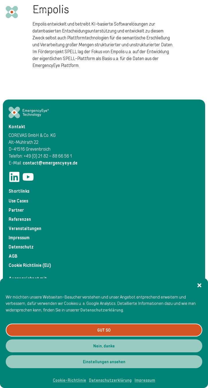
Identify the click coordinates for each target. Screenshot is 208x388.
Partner (16, 210)
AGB (13, 256)
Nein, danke (104, 346)
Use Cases (18, 201)
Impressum (145, 380)
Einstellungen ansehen (104, 361)
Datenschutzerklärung (101, 310)
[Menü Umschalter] (196, 12)
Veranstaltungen (25, 228)
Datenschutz (21, 247)
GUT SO (104, 330)
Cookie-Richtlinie (69, 380)
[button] (199, 285)
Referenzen (20, 219)
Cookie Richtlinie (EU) (30, 265)
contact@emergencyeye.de (50, 163)
